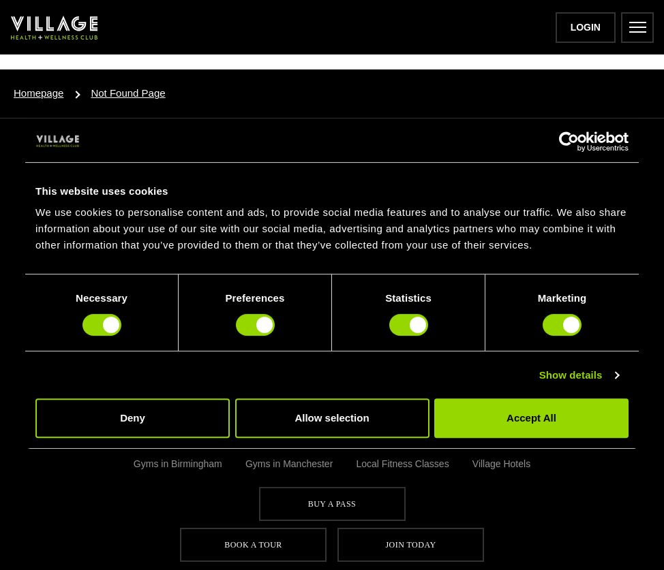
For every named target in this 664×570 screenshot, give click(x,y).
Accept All (531, 418)
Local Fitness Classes (402, 463)
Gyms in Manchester (289, 463)
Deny (132, 418)
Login (586, 27)
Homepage (38, 93)
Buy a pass (332, 504)
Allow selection (332, 418)
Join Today (410, 545)
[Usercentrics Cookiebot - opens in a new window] (569, 141)
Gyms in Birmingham (178, 463)
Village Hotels (501, 463)
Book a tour (253, 545)
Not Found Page (128, 93)
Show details (571, 375)
